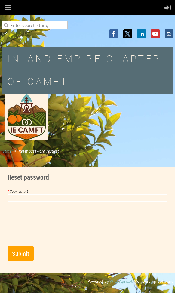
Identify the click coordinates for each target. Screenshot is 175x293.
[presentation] (53, 226)
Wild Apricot (121, 281)
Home (6, 151)
